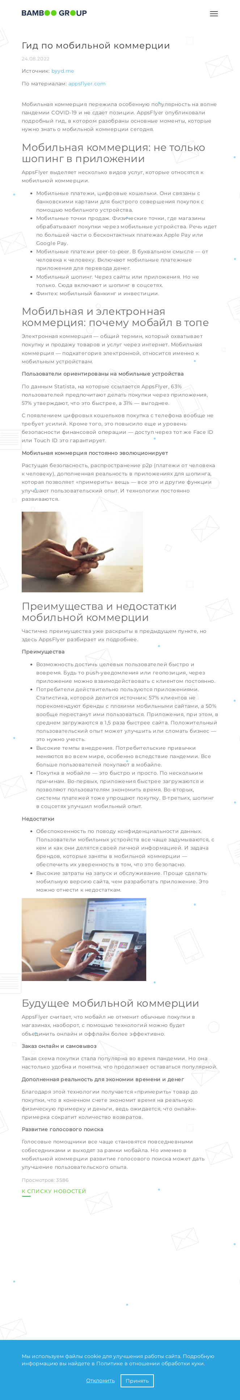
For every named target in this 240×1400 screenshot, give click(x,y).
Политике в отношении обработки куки (150, 1363)
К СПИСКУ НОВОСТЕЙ (54, 1191)
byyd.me (62, 71)
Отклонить (100, 1380)
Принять (137, 1381)
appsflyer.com (87, 83)
